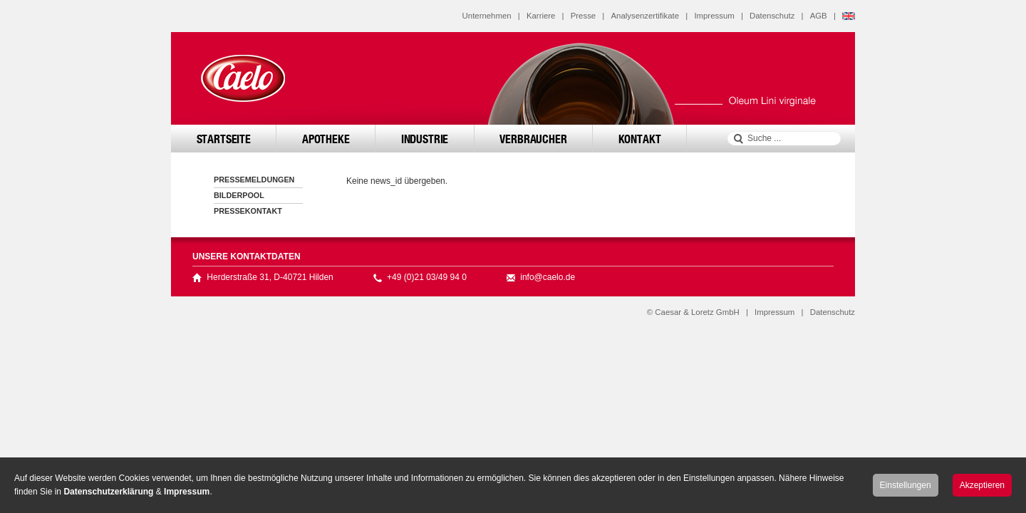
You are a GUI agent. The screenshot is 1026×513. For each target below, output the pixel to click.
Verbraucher (532, 138)
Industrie (425, 138)
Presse (583, 15)
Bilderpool (239, 195)
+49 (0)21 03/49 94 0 (427, 277)
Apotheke (326, 138)
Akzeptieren (982, 485)
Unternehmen (487, 15)
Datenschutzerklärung (108, 492)
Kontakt (639, 138)
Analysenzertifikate (645, 15)
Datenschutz (772, 15)
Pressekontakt (248, 211)
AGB (818, 15)
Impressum (714, 15)
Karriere (541, 15)
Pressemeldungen (254, 179)
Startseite (224, 138)
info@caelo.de (547, 277)
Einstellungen (905, 485)
